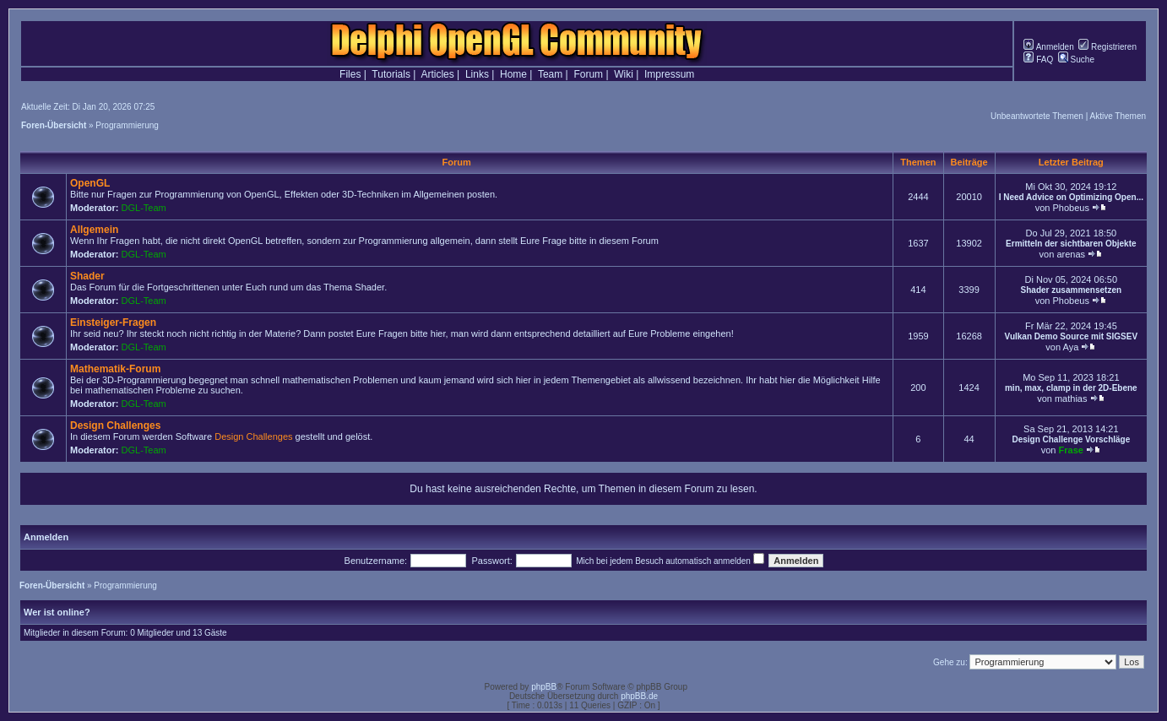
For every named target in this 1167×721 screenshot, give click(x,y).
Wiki (623, 74)
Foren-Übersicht (53, 125)
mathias (1071, 398)
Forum (588, 74)
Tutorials (391, 74)
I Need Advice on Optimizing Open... (1071, 197)
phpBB (543, 686)
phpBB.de (639, 696)
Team (550, 74)
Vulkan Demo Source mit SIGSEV (1071, 336)
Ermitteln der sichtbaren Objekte (1071, 243)
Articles (437, 74)
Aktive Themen (1117, 116)
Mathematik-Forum (115, 369)
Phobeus (1070, 208)
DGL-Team (144, 208)
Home (513, 74)
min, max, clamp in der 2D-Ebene (1071, 388)
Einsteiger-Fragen (113, 322)
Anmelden (1048, 47)
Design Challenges (115, 425)
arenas (1070, 254)
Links (477, 74)
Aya (1071, 347)
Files (350, 74)
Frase (1071, 450)
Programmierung (126, 125)
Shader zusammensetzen (1071, 290)
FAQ (1038, 59)
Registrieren (1107, 47)
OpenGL (90, 183)
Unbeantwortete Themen (1037, 116)
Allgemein (94, 230)
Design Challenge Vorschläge (1071, 439)
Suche (1076, 59)
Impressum (669, 74)
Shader (87, 276)
